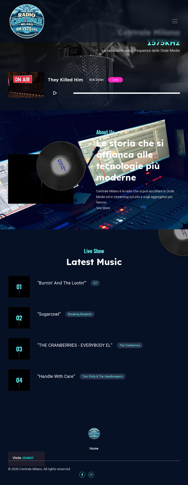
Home (94, 448)
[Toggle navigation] (175, 21)
